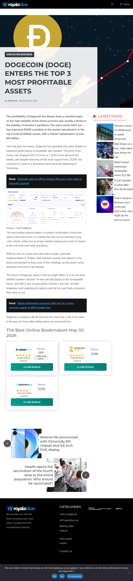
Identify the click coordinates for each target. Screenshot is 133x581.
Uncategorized (19, 54)
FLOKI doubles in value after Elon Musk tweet (115, 186)
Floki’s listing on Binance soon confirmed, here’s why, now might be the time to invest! (114, 208)
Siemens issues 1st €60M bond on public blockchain (114, 132)
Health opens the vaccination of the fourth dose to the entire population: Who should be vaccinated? (33, 475)
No (62, 576)
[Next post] (86, 475)
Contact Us (66, 551)
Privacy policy (74, 576)
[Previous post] (7, 443)
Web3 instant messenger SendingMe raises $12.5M (113, 168)
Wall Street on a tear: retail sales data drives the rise (114, 150)
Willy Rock (13, 101)
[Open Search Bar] (112, 4)
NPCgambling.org (69, 520)
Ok (54, 576)
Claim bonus (31, 367)
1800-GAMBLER (68, 514)
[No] (129, 572)
